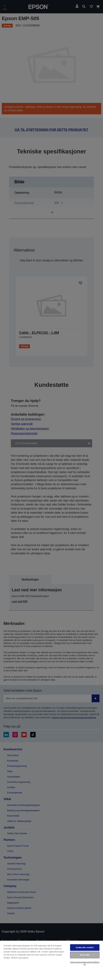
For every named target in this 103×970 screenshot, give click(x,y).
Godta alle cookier (85, 947)
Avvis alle (84, 955)
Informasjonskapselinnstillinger (84, 963)
